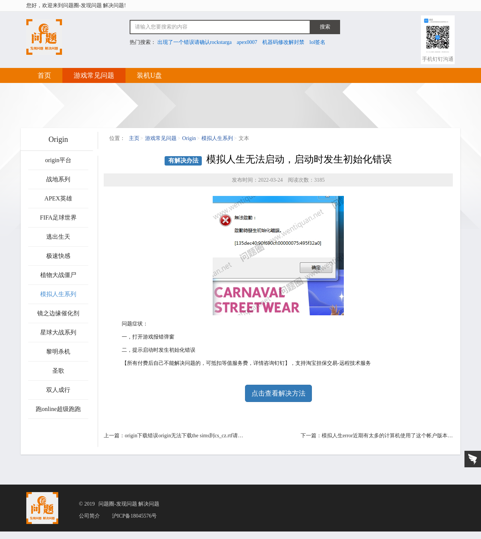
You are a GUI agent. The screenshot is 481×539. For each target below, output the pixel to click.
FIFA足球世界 (58, 217)
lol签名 (318, 42)
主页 (134, 138)
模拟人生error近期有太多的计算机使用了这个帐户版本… (387, 435)
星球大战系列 (58, 332)
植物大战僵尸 (58, 275)
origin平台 (58, 160)
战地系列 (58, 179)
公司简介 (89, 516)
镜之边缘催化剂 (58, 313)
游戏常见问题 (94, 75)
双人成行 (58, 390)
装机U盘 (149, 75)
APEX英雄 (58, 198)
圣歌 (58, 370)
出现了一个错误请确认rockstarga (194, 42)
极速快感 (58, 256)
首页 (44, 75)
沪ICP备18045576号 (134, 516)
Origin (189, 138)
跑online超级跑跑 (58, 409)
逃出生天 (58, 236)
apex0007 (247, 42)
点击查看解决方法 (278, 393)
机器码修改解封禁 (283, 42)
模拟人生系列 (58, 294)
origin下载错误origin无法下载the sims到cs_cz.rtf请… (184, 435)
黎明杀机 (58, 351)
